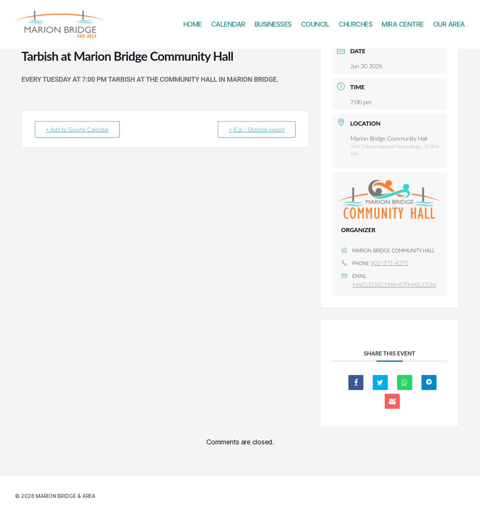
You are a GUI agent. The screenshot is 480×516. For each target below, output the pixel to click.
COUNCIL (315, 27)
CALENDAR (228, 27)
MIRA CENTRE (403, 27)
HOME (192, 27)
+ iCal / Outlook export (257, 129)
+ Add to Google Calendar (77, 129)
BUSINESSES (273, 27)
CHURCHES (355, 27)
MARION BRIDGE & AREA (65, 496)
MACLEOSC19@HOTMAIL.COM (394, 284)
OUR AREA (449, 27)
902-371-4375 (389, 262)
